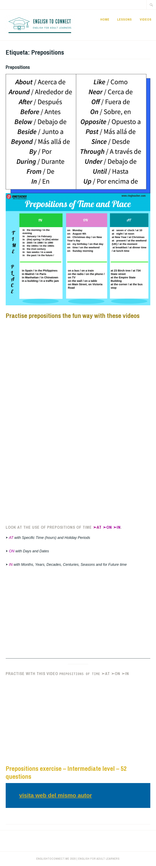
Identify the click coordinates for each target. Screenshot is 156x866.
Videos (146, 19)
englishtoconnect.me (52, 858)
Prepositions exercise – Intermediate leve (59, 768)
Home (104, 19)
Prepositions (18, 67)
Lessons (124, 19)
